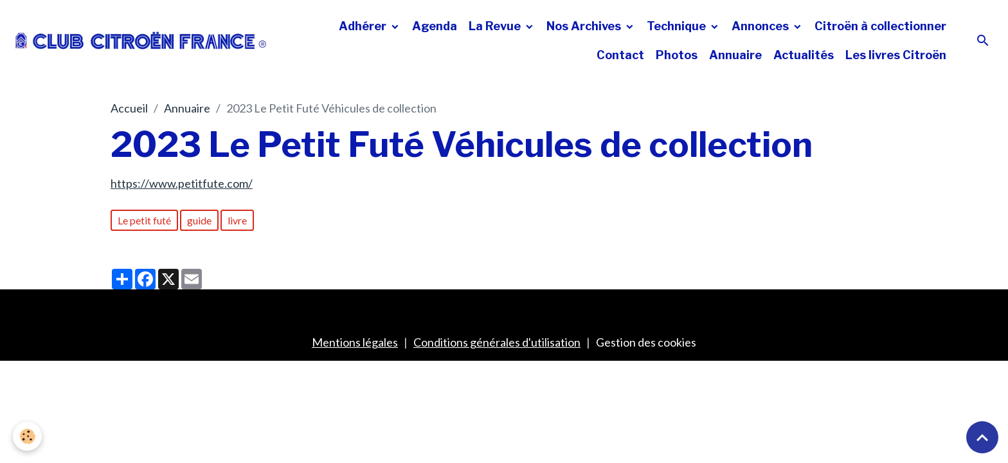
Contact (620, 55)
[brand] (141, 41)
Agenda (434, 26)
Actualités (803, 55)
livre (237, 220)
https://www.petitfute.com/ (182, 183)
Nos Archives (585, 26)
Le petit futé (144, 220)
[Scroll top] (982, 437)
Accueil (129, 108)
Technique (677, 26)
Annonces (761, 26)
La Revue (496, 26)
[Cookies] (27, 436)
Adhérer (364, 26)
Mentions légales (355, 342)
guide (199, 220)
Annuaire (735, 55)
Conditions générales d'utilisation (496, 342)
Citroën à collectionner (880, 26)
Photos (677, 55)
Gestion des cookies (646, 342)
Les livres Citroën (895, 55)
